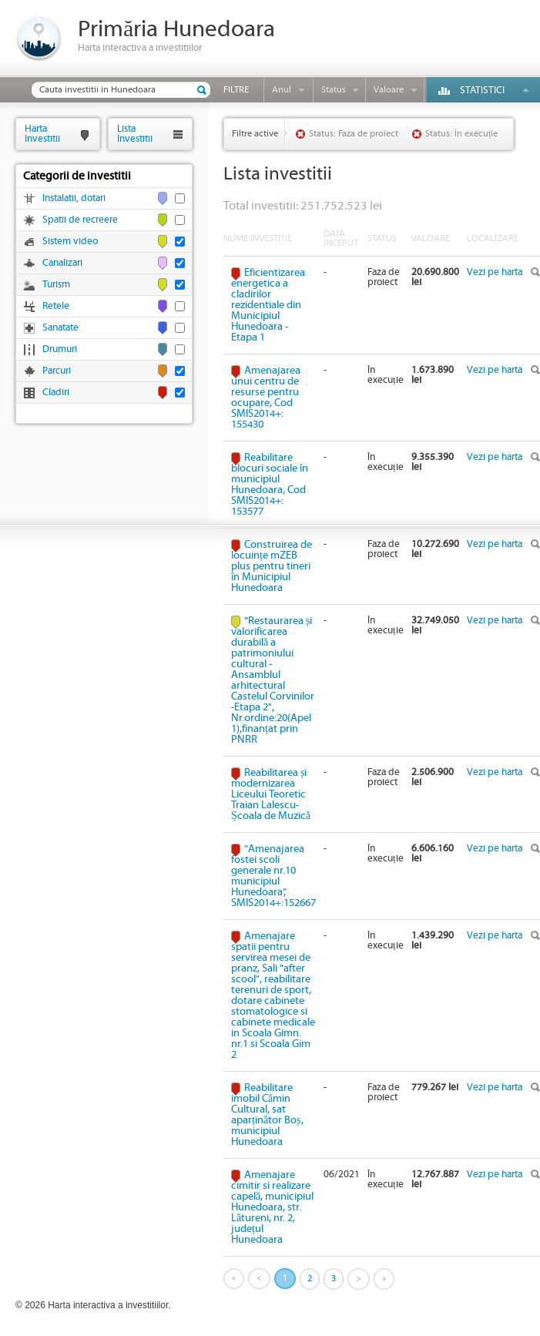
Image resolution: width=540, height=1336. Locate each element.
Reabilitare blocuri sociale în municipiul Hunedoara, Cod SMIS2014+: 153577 (269, 484)
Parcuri (56, 371)
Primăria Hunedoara (176, 29)
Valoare (389, 90)
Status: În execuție (461, 134)
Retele (55, 306)
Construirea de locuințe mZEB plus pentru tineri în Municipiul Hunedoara (271, 566)
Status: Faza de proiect (353, 134)
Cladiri (55, 392)
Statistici (482, 90)
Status (333, 90)
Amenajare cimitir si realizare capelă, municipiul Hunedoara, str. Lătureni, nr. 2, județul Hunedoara (272, 1207)
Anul (281, 90)
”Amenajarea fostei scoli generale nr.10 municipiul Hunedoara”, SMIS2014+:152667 (273, 876)
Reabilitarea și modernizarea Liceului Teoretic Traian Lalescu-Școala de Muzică (270, 794)
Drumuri (59, 349)
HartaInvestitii (42, 133)
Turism (56, 284)
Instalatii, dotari (74, 198)
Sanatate (60, 328)
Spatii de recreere (80, 220)
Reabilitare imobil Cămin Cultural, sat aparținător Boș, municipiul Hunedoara (267, 1115)
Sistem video (70, 241)
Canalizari (62, 263)
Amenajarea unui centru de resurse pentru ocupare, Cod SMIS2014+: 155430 (265, 397)
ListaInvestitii (135, 133)
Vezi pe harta (494, 272)
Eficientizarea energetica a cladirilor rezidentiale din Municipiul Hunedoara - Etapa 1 (268, 305)
